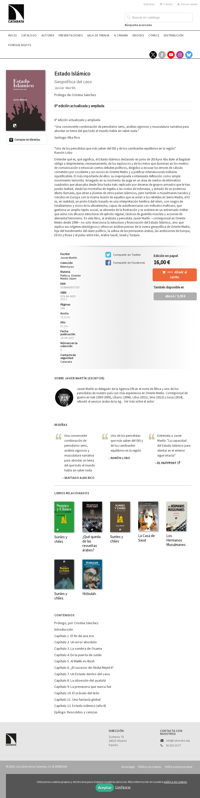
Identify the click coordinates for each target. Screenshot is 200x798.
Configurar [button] (123, 787)
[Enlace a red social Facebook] (162, 54)
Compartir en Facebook (125, 262)
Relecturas (67, 266)
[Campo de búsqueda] (159, 17)
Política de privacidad (178, 767)
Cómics (153, 35)
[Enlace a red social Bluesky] (189, 54)
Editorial (149, 4)
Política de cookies (149, 767)
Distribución (174, 35)
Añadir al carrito (177, 274)
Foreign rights (19, 45)
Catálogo (29, 35)
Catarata (66, 361)
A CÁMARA (121, 35)
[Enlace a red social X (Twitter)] (153, 54)
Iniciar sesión (187, 4)
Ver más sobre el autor (139, 401)
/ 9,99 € (175, 296)
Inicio (12, 35)
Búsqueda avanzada (138, 25)
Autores (47, 35)
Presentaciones (71, 35)
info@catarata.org (178, 740)
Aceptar (104, 787)
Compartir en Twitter (123, 255)
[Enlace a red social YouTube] (171, 54)
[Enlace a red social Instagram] (180, 54)
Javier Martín (65, 88)
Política (65, 275)
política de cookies (175, 782)
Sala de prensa (98, 35)
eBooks (138, 35)
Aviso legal (128, 767)
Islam (72, 278)
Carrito (166, 4)
